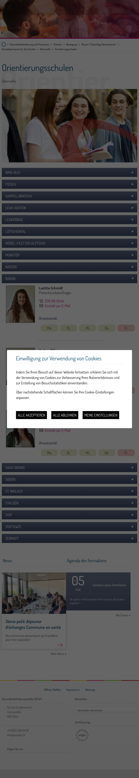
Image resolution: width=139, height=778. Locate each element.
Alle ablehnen (65, 415)
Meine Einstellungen (100, 415)
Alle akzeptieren (31, 415)
